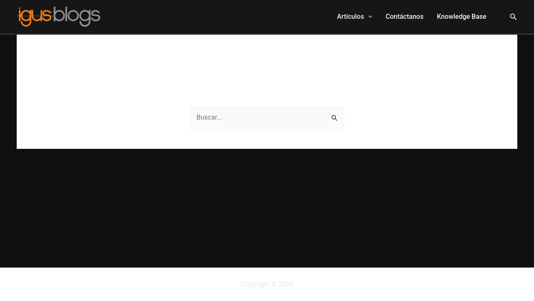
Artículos (354, 16)
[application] (368, 16)
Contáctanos (404, 16)
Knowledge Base (461, 16)
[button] (513, 17)
